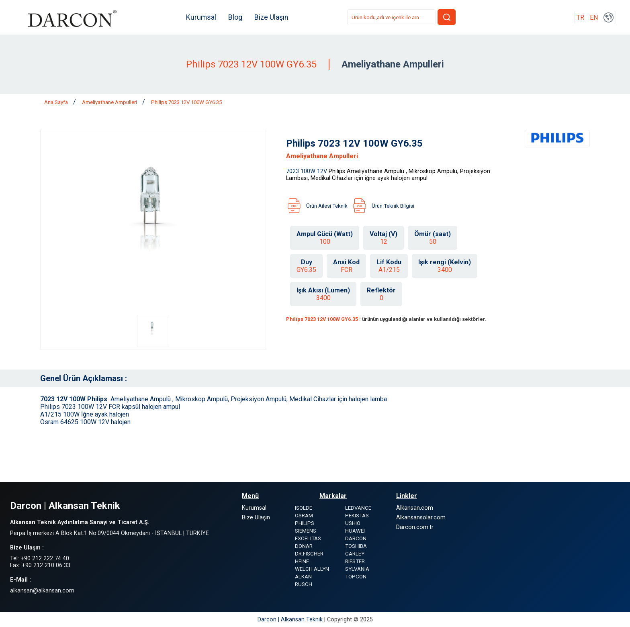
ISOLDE (303, 508)
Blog (235, 17)
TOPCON (355, 577)
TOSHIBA (356, 546)
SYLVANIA (357, 569)
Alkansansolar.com (421, 517)
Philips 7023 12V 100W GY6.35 (186, 102)
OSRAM (304, 516)
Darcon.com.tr (415, 527)
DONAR (304, 546)
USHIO (352, 523)
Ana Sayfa (56, 102)
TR (580, 17)
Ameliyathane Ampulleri (110, 102)
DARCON (355, 538)
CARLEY (354, 554)
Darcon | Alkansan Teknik (291, 619)
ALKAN (303, 577)
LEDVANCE (358, 508)
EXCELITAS (308, 538)
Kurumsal (201, 17)
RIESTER (355, 561)
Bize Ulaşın (271, 17)
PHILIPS (304, 523)
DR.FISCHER (309, 554)
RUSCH (303, 584)
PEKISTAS (357, 516)
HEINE (302, 561)
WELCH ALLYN (312, 569)
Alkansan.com (414, 507)
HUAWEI (355, 531)
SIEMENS (305, 531)
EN (594, 17)
